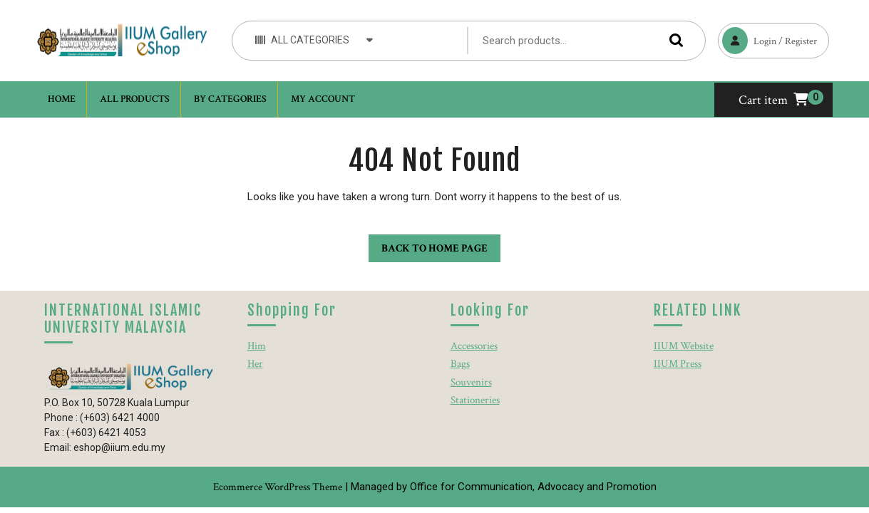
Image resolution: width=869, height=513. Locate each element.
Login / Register (767, 38)
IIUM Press (677, 363)
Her (255, 363)
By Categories (230, 99)
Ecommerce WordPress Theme (277, 487)
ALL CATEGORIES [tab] (314, 39)
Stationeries (475, 400)
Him (256, 346)
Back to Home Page (428, 244)
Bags (460, 363)
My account (323, 99)
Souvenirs (471, 382)
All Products (135, 99)
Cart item (773, 100)
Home (62, 99)
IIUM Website (684, 346)
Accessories (474, 346)
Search (673, 40)
